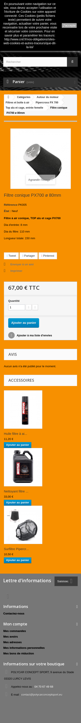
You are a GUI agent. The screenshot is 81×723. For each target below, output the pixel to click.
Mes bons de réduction (18, 653)
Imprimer (16, 270)
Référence (10, 204)
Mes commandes (14, 631)
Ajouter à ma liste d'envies (34, 335)
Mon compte (15, 623)
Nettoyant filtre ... (16, 491)
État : (7, 211)
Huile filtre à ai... (15, 433)
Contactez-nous (13, 613)
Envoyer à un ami (22, 264)
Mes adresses (12, 642)
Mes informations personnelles (23, 647)
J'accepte (69, 25)
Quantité (14, 300)
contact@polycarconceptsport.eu (41, 694)
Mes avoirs (10, 636)
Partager (28, 255)
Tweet (11, 255)
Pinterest (47, 255)
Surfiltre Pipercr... (16, 549)
